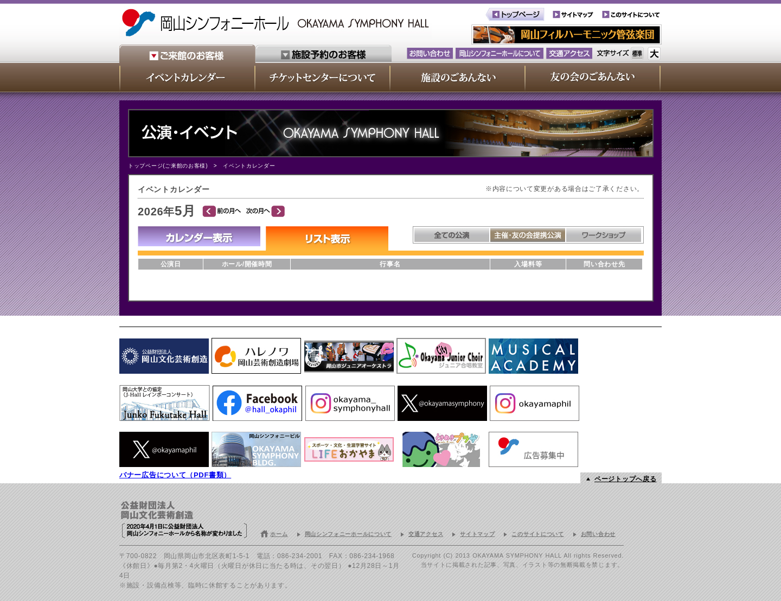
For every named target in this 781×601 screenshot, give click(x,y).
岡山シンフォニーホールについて (348, 534)
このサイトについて (537, 534)
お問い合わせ (598, 534)
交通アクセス (425, 534)
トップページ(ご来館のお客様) (168, 166)
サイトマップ (477, 534)
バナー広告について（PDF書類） (175, 475)
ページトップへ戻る (625, 479)
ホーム (278, 534)
